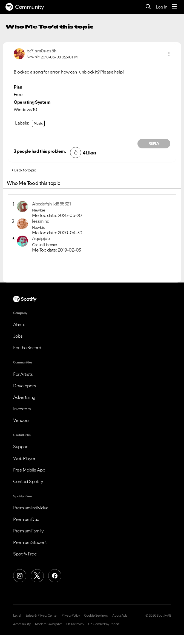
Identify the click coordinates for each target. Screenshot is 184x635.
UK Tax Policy (75, 624)
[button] (169, 54)
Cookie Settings (96, 615)
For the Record (27, 348)
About (19, 324)
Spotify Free (25, 554)
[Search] (148, 7)
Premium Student (30, 542)
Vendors (21, 420)
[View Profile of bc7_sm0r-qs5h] (41, 51)
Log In (161, 7)
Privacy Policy (71, 615)
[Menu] (174, 7)
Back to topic (25, 170)
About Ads (119, 615)
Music (38, 123)
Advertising (24, 397)
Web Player (24, 458)
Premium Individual (31, 508)
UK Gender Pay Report (103, 624)
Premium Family (28, 531)
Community (24, 7)
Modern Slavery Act (48, 624)
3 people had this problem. (40, 151)
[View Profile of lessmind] (40, 221)
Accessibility (22, 624)
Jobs (17, 336)
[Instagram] (19, 575)
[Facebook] (54, 575)
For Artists (23, 374)
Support (21, 447)
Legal (17, 615)
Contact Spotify (28, 481)
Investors (22, 409)
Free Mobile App (29, 470)
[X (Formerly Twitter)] (37, 575)
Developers (24, 386)
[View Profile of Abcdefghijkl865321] (51, 204)
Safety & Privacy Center (41, 615)
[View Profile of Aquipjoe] (41, 238)
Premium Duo (26, 519)
